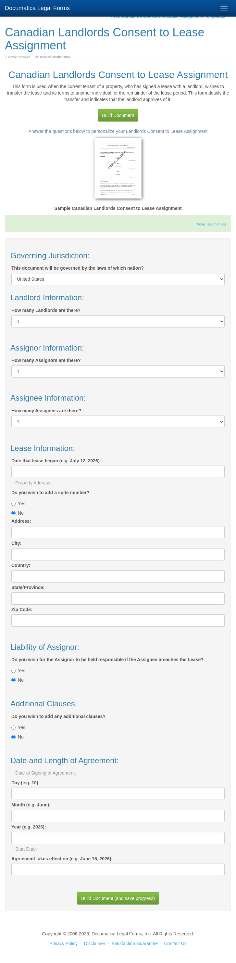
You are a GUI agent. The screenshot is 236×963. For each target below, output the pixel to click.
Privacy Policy (63, 943)
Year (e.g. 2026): (28, 826)
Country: (20, 565)
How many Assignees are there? (46, 410)
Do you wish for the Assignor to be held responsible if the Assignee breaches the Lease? (107, 659)
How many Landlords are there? (46, 310)
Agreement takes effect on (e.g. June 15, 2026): (62, 858)
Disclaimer (94, 943)
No (17, 513)
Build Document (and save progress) (118, 898)
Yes (18, 503)
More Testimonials (211, 224)
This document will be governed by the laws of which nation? (77, 268)
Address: (21, 521)
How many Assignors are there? (46, 360)
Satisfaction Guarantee (135, 943)
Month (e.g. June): (31, 804)
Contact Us (175, 943)
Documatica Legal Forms (37, 8)
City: (16, 543)
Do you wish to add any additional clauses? (58, 716)
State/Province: (27, 587)
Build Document (118, 115)
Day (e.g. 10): (25, 782)
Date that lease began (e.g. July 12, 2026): (56, 460)
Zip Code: (21, 609)
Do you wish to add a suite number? (50, 492)
